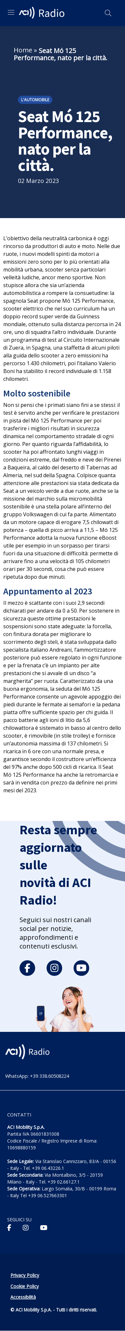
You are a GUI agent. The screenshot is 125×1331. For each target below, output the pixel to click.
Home (23, 50)
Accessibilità (23, 1297)
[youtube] (81, 968)
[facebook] (27, 968)
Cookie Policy (24, 1286)
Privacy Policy (24, 1275)
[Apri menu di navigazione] (11, 12)
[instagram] (54, 968)
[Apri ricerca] (108, 13)
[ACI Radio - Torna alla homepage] (42, 13)
